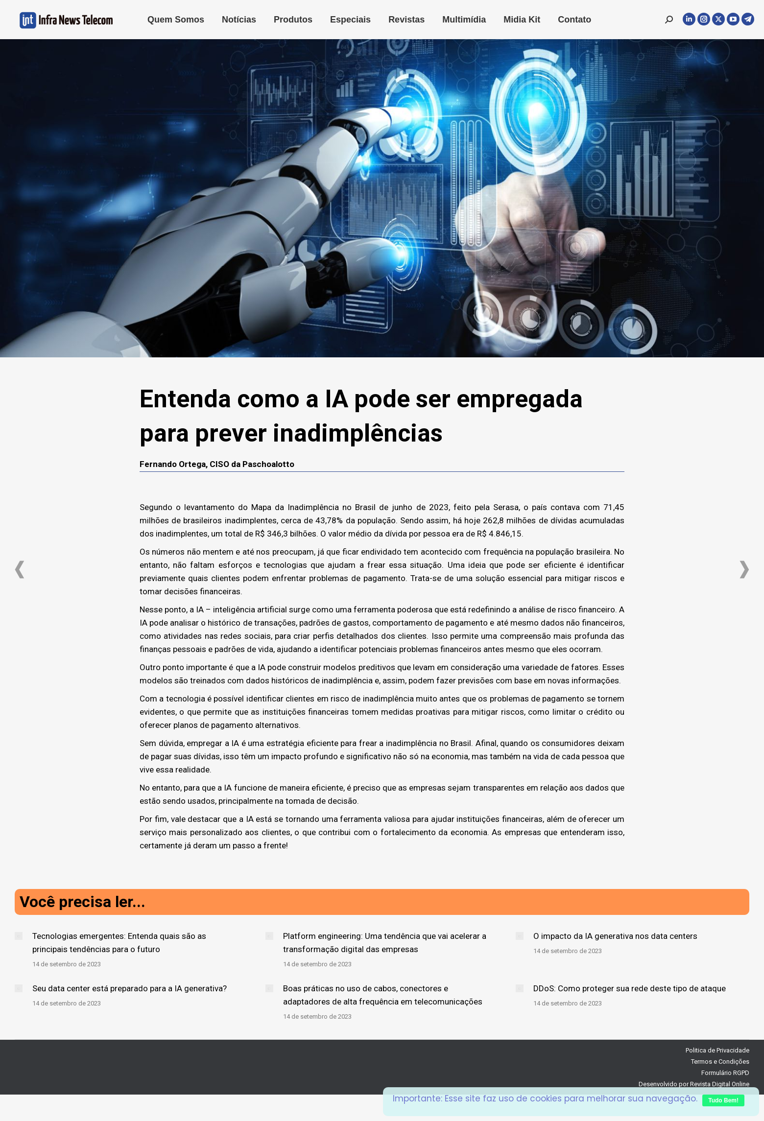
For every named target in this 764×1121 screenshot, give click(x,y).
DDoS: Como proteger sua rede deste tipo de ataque (629, 988)
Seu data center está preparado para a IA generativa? (129, 988)
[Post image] (19, 936)
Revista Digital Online (719, 1084)
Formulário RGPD (725, 1072)
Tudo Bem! (723, 1100)
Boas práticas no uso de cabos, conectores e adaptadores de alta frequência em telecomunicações (382, 994)
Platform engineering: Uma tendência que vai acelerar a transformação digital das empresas (384, 942)
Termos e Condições (720, 1061)
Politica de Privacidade (717, 1050)
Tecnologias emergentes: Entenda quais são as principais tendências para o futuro (119, 942)
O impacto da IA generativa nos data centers (615, 936)
